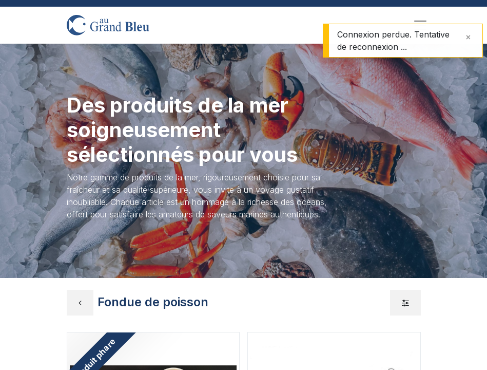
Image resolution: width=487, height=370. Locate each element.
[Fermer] (468, 37)
